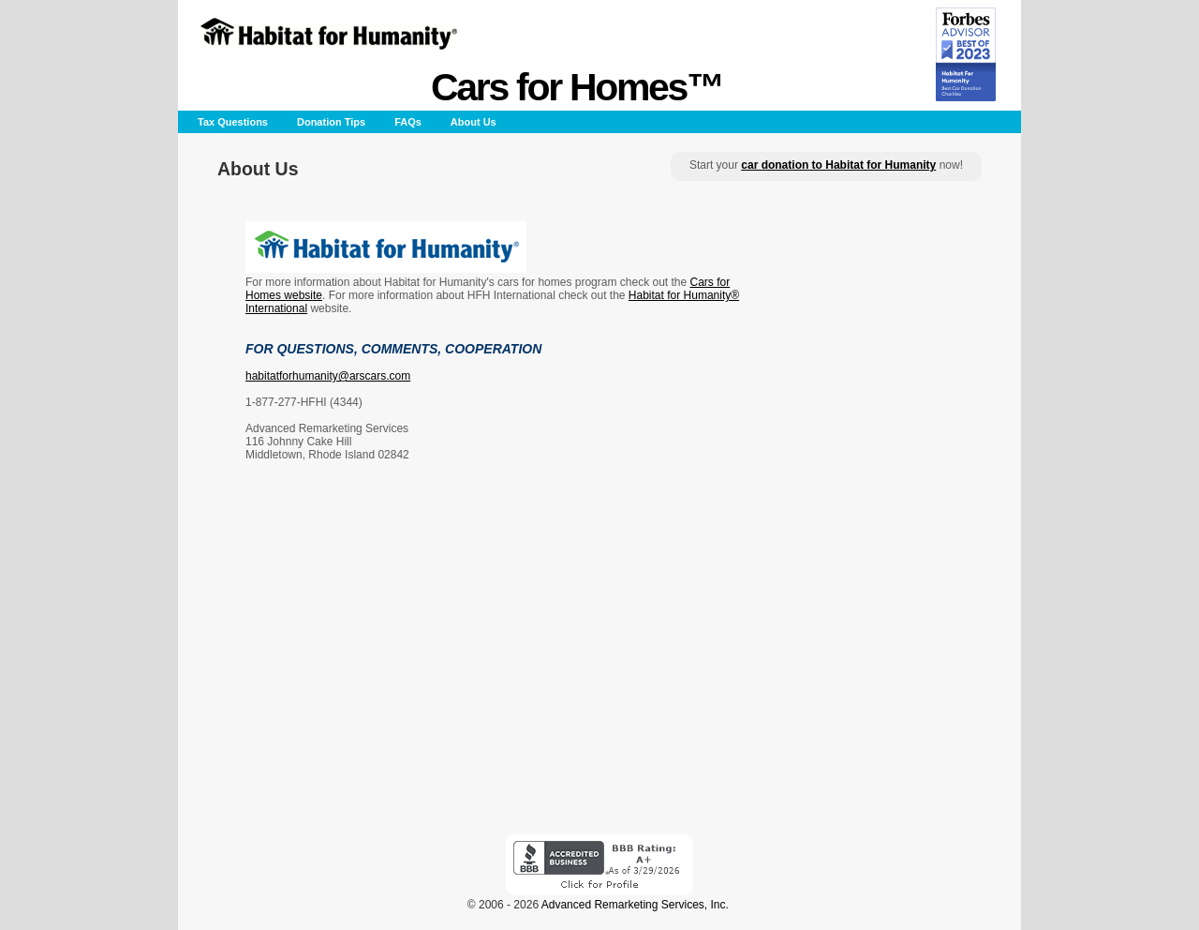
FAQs (408, 122)
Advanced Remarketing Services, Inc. (635, 904)
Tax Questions (233, 122)
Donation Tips (331, 122)
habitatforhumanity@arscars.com (327, 375)
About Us (473, 122)
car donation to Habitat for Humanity (838, 165)
